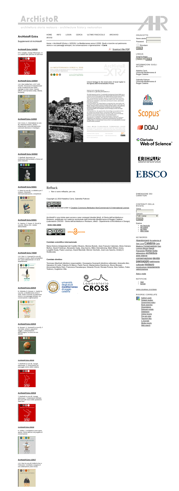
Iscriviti (142, 284)
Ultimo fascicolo (96, 35)
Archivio (114, 35)
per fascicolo (145, 226)
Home (49, 35)
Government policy (148, 302)
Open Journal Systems (146, 289)
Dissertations (146, 307)
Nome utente (141, 38)
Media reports (146, 323)
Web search (145, 325)
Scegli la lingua (141, 57)
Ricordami (144, 45)
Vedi (142, 282)
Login (68, 35)
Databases (145, 312)
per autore (144, 227)
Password (140, 42)
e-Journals (145, 321)
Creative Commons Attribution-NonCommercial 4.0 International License (100, 208)
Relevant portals (147, 309)
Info (59, 35)
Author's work (146, 298)
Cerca (79, 35)
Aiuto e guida (141, 274)
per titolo (143, 229)
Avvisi (49, 38)
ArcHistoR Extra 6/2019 (27, 288)
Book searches (147, 305)
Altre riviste (144, 231)
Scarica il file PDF (121, 49)
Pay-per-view (146, 316)
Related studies (147, 300)
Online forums (146, 314)
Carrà (104, 45)
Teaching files (146, 318)
